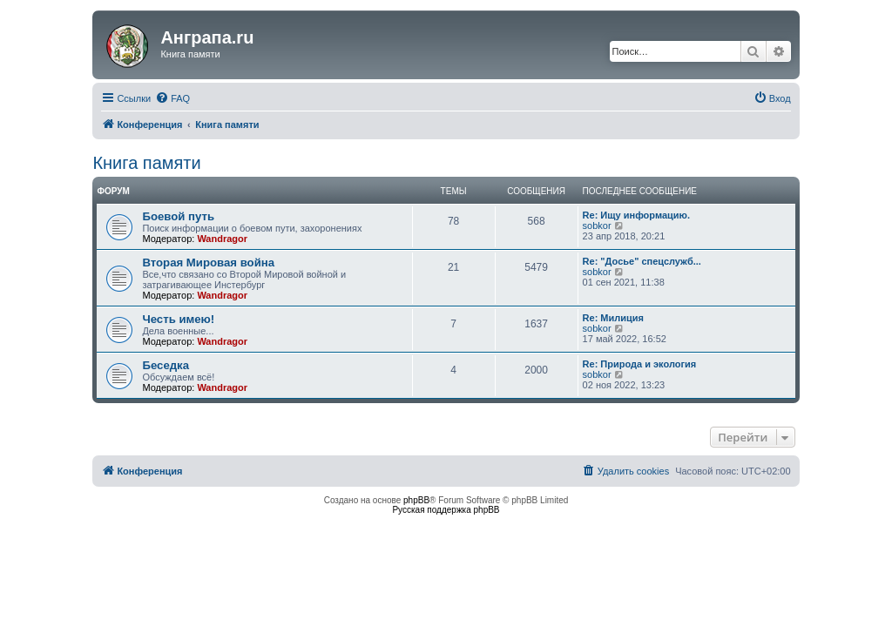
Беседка (165, 365)
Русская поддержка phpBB (445, 510)
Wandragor (222, 238)
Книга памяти (146, 162)
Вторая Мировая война (208, 262)
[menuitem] (172, 98)
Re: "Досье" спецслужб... (642, 261)
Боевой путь (178, 216)
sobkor (597, 225)
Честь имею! (178, 319)
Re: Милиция (613, 318)
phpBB (416, 500)
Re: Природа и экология (640, 364)
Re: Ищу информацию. (636, 215)
